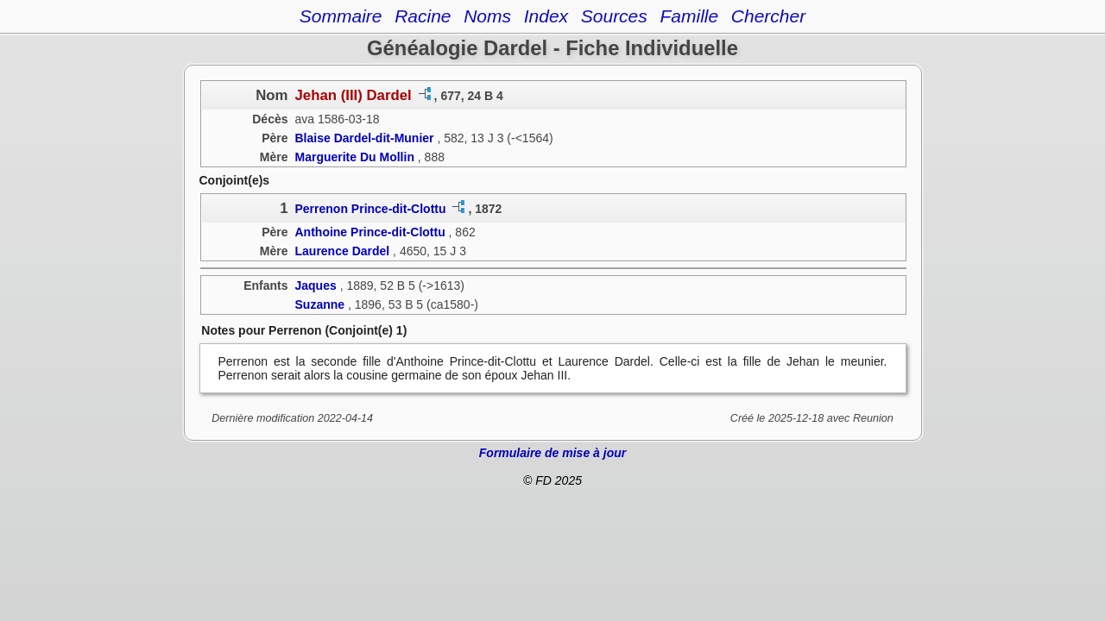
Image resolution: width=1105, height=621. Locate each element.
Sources (614, 16)
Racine (423, 16)
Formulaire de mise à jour (552, 453)
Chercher (768, 16)
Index (546, 16)
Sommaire (341, 16)
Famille (689, 16)
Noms (487, 16)
